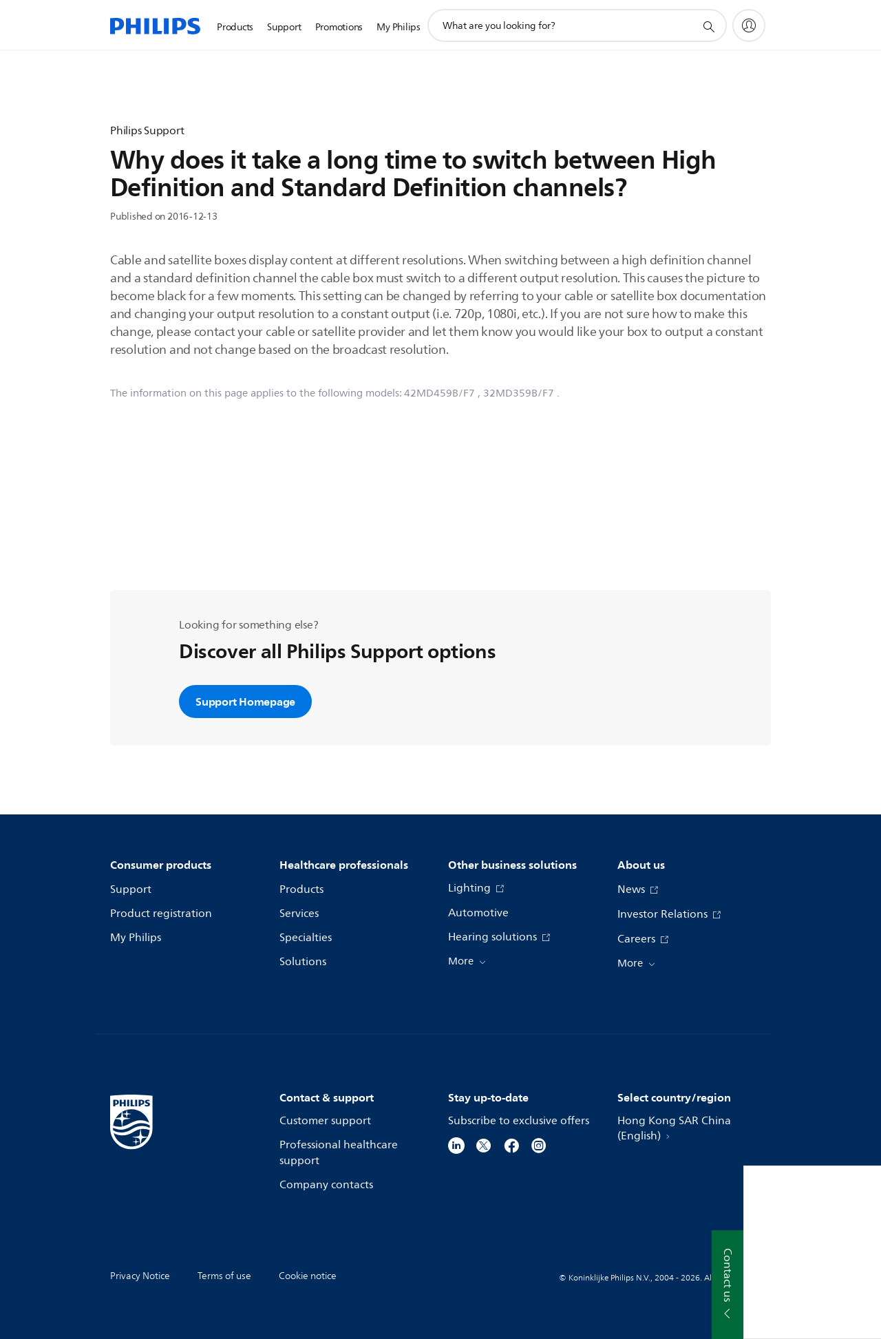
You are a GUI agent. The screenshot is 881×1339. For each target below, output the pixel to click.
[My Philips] (748, 25)
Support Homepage (245, 701)
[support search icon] (708, 26)
